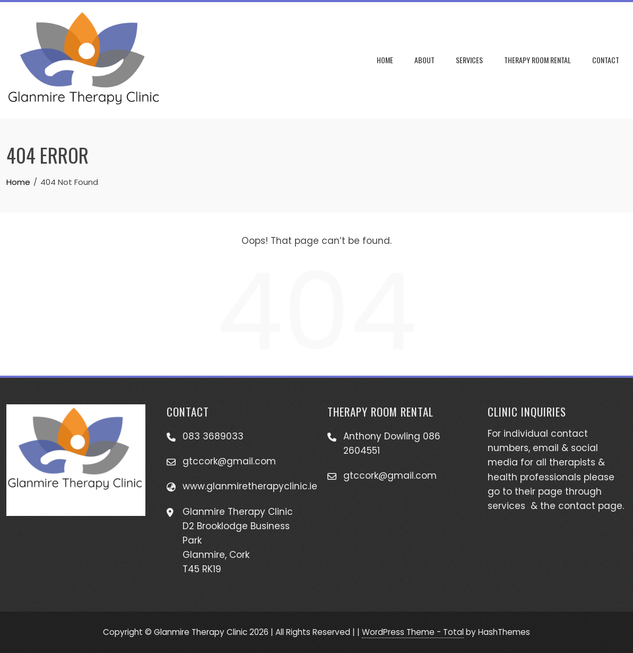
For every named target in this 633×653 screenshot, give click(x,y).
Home (385, 59)
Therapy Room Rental (537, 59)
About (424, 59)
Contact (605, 59)
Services (469, 59)
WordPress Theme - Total (413, 632)
